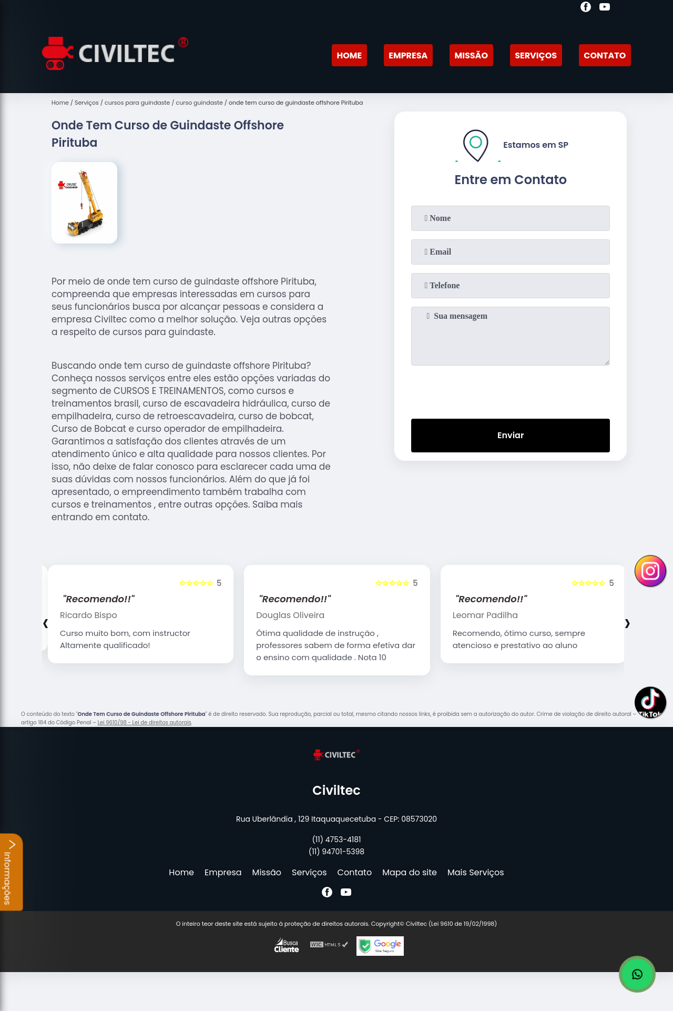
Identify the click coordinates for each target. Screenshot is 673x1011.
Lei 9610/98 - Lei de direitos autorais (144, 722)
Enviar (510, 435)
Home (349, 55)
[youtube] (604, 8)
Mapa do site (409, 872)
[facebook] (585, 8)
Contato (605, 55)
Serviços (536, 55)
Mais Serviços (475, 872)
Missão (471, 55)
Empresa (408, 55)
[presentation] (510, 389)
